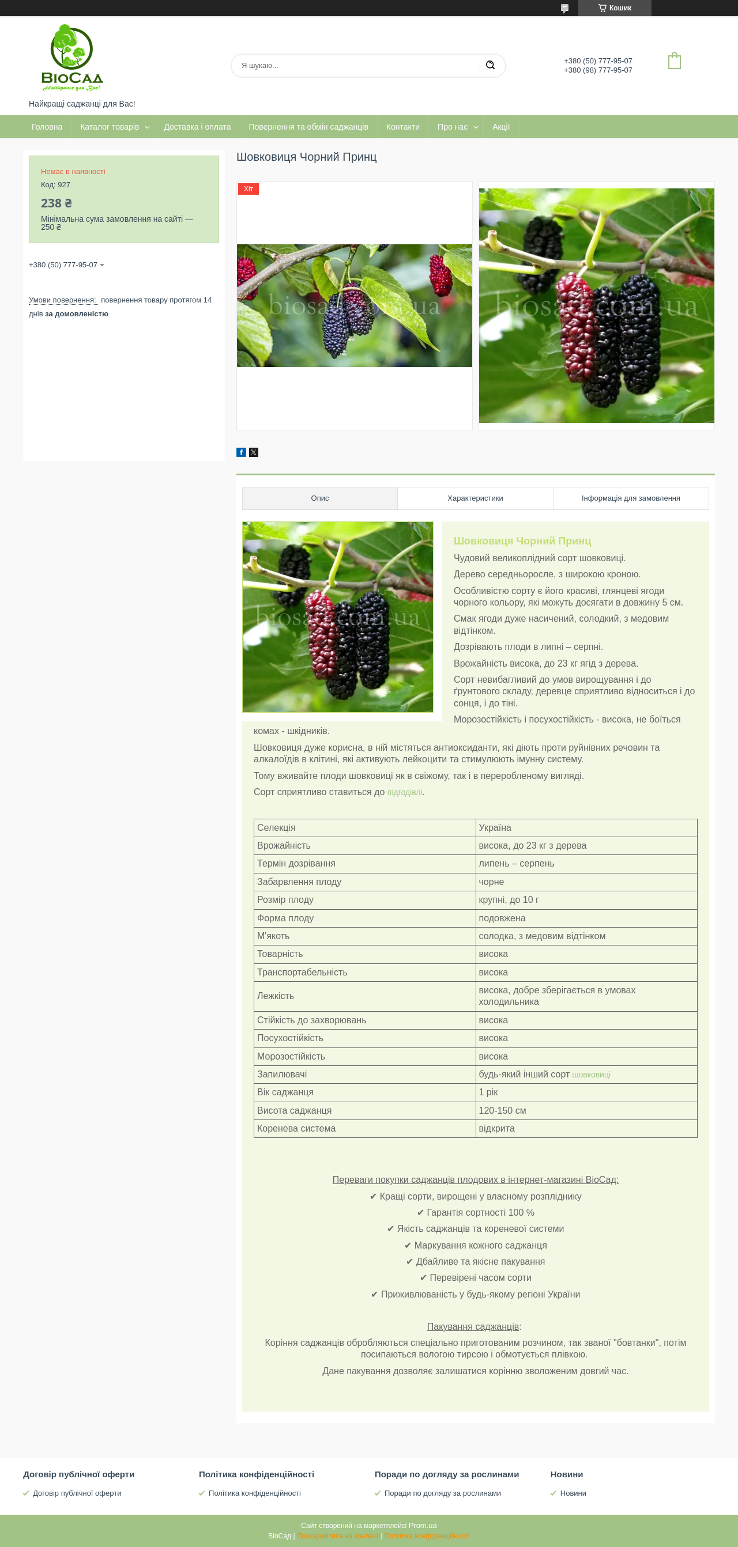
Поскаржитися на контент (338, 1536)
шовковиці (590, 1074)
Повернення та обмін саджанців (308, 126)
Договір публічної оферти (77, 1493)
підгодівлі (405, 792)
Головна (47, 126)
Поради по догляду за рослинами (443, 1493)
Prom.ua (423, 1525)
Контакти (403, 126)
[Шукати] (490, 66)
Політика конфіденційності (255, 1493)
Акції (501, 126)
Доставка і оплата (197, 126)
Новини (573, 1493)
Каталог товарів (109, 126)
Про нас (453, 126)
